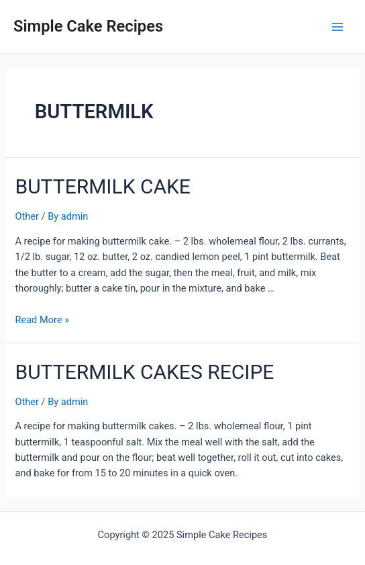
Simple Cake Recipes (88, 26)
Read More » (42, 320)
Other (27, 216)
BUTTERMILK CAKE (102, 186)
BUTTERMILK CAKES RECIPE (144, 372)
